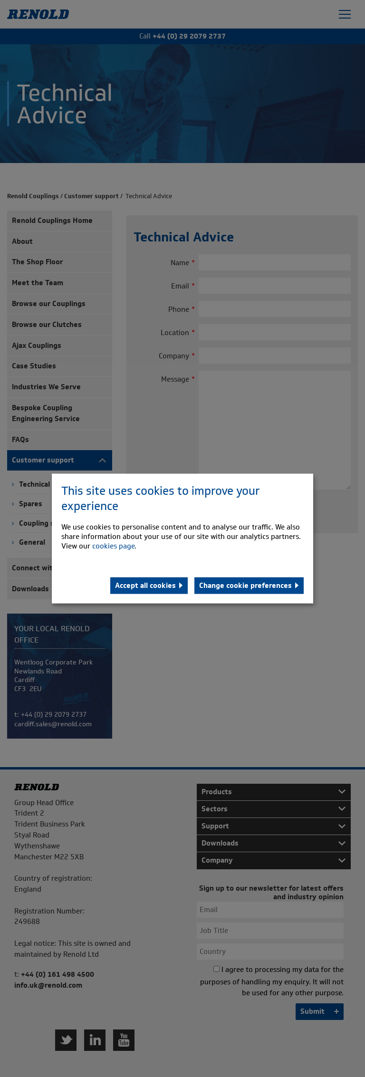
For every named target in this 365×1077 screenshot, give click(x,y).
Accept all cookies (145, 585)
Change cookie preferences (245, 585)
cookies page (113, 545)
